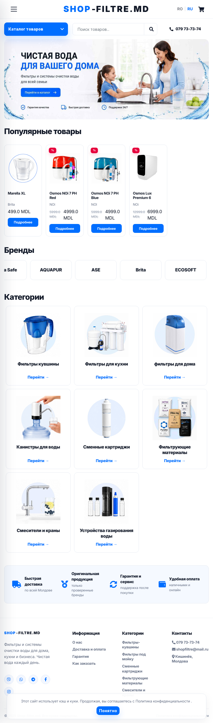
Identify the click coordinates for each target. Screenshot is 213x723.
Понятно (108, 710)
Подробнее (23, 222)
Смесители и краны (133, 692)
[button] (9, 79)
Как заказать (84, 663)
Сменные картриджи (132, 669)
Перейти (36, 377)
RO (180, 9)
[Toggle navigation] (14, 9)
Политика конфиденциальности (163, 701)
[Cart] (201, 9)
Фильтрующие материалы (135, 681)
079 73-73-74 (185, 29)
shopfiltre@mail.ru (190, 649)
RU (190, 9)
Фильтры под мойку (134, 657)
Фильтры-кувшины (131, 645)
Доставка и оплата (89, 649)
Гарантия (80, 656)
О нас (77, 642)
